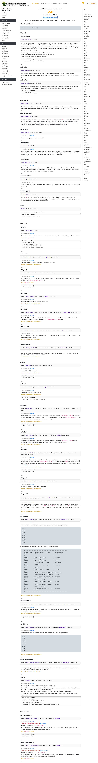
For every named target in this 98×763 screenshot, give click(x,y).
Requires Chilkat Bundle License (50, 17)
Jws (85, 87)
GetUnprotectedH (5, 56)
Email (85, 57)
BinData (86, 19)
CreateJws (4, 46)
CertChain (86, 26)
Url (85, 164)
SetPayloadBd (5, 66)
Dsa (85, 50)
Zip (85, 176)
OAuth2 (86, 104)
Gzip (85, 65)
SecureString (87, 128)
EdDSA (85, 55)
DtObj (85, 52)
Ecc (85, 53)
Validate (3, 76)
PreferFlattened (5, 35)
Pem (85, 108)
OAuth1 (86, 103)
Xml (85, 168)
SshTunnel (86, 144)
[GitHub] (85, 3)
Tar (85, 154)
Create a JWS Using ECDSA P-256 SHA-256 (32, 244)
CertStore (86, 28)
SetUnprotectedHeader (7, 75)
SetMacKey (4, 61)
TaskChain (86, 157)
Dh (85, 43)
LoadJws (4, 58)
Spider (85, 139)
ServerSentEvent (87, 130)
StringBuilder (87, 151)
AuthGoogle (86, 17)
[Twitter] (87, 3)
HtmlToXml (86, 70)
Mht (85, 98)
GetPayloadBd (5, 51)
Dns (85, 48)
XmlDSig (86, 171)
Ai (84, 9)
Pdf (85, 106)
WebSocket (86, 166)
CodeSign (86, 35)
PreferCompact (5, 33)
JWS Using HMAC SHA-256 (28, 242)
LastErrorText (5, 27)
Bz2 (85, 21)
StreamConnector (88, 147)
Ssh (85, 140)
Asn (85, 11)
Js (84, 81)
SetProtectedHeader (6, 71)
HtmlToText (86, 69)
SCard (85, 122)
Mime (85, 99)
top (21, 64)
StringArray (86, 149)
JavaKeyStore (87, 79)
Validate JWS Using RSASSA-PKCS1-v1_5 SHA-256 (34, 399)
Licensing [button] (43, 3)
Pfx (85, 110)
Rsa (85, 120)
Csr (85, 40)
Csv (85, 41)
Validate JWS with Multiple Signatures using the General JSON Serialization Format (41, 704)
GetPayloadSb (5, 53)
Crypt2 (85, 38)
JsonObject (86, 84)
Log (85, 91)
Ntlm (85, 101)
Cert (85, 24)
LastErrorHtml (5, 25)
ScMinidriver (87, 123)
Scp (85, 125)
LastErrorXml (4, 28)
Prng (85, 115)
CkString (86, 33)
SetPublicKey (4, 73)
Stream (85, 145)
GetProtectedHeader (6, 82)
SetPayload (4, 65)
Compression (87, 36)
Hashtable (86, 67)
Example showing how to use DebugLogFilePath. (33, 60)
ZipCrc (85, 178)
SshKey (86, 142)
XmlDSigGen (87, 173)
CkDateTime (87, 31)
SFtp (85, 132)
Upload (85, 162)
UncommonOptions (6, 37)
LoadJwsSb (4, 60)
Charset (86, 29)
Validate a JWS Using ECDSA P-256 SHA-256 (32, 702)
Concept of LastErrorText (28, 92)
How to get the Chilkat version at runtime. (32, 216)
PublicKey (86, 116)
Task (85, 156)
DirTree (85, 45)
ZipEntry (86, 180)
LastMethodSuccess (6, 30)
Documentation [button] (35, 3)
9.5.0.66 (32, 135)
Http (85, 72)
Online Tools (54, 3)
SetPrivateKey (5, 70)
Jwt (85, 89)
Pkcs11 (86, 111)
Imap (85, 77)
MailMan (86, 94)
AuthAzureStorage (88, 16)
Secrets (86, 127)
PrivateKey (86, 113)
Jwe (85, 86)
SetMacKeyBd (5, 63)
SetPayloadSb (5, 68)
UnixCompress (87, 161)
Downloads (93, 3)
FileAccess (86, 60)
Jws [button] (60, 3)
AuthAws (86, 12)
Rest (85, 118)
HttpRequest (87, 74)
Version (3, 40)
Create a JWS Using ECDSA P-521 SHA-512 (32, 246)
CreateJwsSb (5, 48)
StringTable (86, 152)
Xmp (85, 174)
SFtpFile (86, 135)
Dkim (85, 46)
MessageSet (87, 96)
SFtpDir (86, 133)
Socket (85, 137)
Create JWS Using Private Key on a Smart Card (33, 247)
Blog (49, 3)
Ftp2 (85, 62)
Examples (4, 17)
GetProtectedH (5, 55)
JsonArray (86, 82)
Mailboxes (86, 93)
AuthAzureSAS (87, 14)
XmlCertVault (87, 169)
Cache (85, 23)
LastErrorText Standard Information (30, 94)
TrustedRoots (87, 159)
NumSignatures (5, 32)
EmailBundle (87, 58)
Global (85, 64)
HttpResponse (87, 75)
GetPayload (4, 50)
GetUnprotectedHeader (7, 84)
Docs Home (4, 13)
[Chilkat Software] (16, 3)
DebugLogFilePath (6, 23)
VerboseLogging (5, 38)
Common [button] (65, 3)
